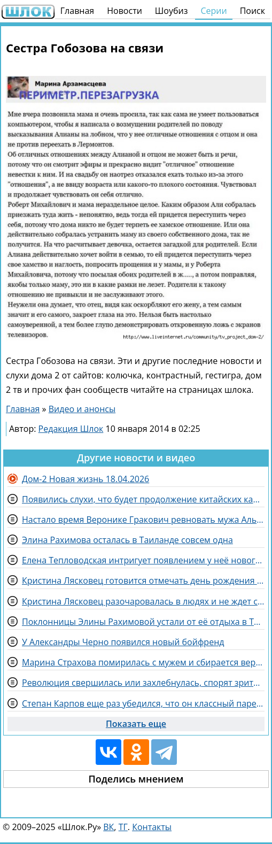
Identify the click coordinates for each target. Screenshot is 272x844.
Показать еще (136, 724)
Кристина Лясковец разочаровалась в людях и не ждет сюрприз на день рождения (143, 601)
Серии (213, 11)
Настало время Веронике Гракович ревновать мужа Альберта (143, 519)
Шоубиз (171, 11)
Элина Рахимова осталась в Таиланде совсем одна (127, 540)
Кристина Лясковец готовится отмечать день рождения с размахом (143, 580)
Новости (124, 11)
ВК (108, 827)
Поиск (252, 11)
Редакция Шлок (71, 429)
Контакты (152, 827)
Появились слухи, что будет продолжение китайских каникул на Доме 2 (143, 499)
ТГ (123, 827)
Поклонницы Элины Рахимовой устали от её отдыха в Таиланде (143, 622)
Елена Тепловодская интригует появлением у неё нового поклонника (143, 560)
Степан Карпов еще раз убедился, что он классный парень (143, 703)
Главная (77, 11)
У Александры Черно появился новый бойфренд (123, 642)
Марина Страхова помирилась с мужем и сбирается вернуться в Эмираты (143, 662)
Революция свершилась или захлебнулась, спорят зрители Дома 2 (143, 682)
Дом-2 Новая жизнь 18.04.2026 (85, 479)
